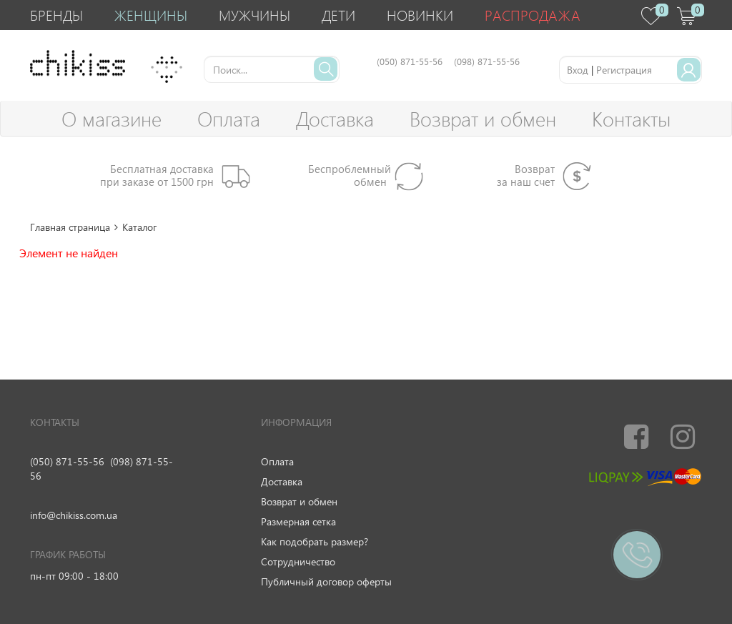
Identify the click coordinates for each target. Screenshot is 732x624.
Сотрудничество (298, 561)
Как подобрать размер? (314, 541)
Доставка (335, 118)
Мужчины (254, 14)
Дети (338, 14)
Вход (577, 69)
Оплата (228, 118)
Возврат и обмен (483, 118)
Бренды (56, 14)
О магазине (111, 118)
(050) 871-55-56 (67, 461)
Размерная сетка (298, 521)
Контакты (631, 118)
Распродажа (532, 14)
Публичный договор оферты (326, 581)
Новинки (420, 14)
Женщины (150, 14)
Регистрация (624, 69)
